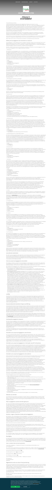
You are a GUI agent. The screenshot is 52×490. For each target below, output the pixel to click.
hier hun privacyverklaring (34, 384)
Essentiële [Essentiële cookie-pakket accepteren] (25, 486)
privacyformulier (10, 316)
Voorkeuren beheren (36, 483)
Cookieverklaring (14, 195)
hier (21, 450)
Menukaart (18, 1)
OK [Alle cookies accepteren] (15, 486)
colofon (35, 1)
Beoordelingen (25, 1)
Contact (31, 1)
